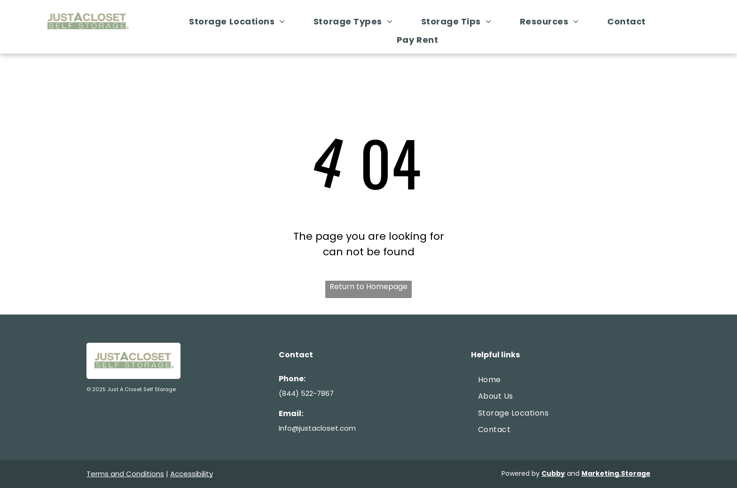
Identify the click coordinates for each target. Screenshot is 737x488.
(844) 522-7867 (306, 393)
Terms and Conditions (125, 474)
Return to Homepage (368, 286)
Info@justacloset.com (317, 428)
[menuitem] (242, 21)
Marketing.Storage (616, 473)
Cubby (553, 473)
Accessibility (191, 474)
